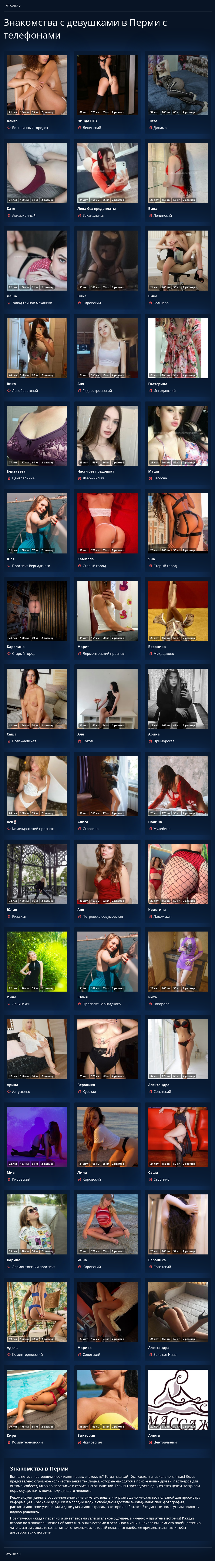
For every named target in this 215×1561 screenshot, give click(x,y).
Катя (11, 208)
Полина (155, 822)
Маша (153, 471)
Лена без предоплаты (96, 208)
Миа (11, 1172)
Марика (84, 1347)
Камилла (85, 559)
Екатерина (157, 383)
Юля (10, 559)
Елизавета (16, 471)
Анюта (154, 1435)
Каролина (16, 646)
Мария (83, 646)
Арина (154, 734)
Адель (12, 1347)
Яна (151, 559)
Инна (11, 997)
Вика (152, 208)
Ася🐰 (12, 822)
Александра (158, 1084)
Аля (80, 734)
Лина (82, 1172)
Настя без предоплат (95, 471)
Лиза (152, 121)
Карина (13, 1260)
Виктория (86, 1435)
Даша (12, 296)
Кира (11, 1435)
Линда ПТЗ (87, 121)
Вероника (157, 646)
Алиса (12, 121)
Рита (152, 997)
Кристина (157, 909)
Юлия (12, 909)
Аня (80, 383)
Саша (12, 734)
